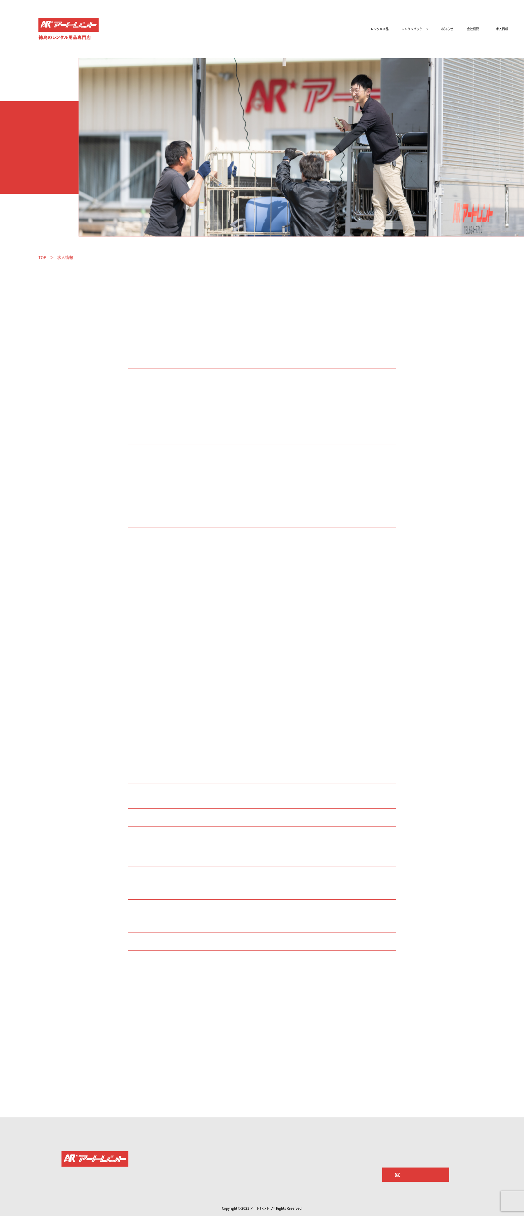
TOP (42, 257)
